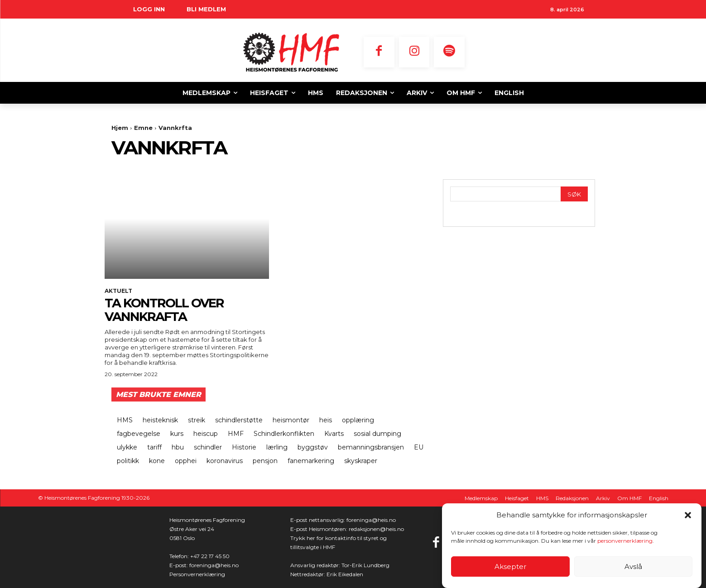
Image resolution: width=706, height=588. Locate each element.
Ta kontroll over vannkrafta (165, 310)
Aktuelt (118, 291)
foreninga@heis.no (214, 565)
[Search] (574, 193)
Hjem (119, 127)
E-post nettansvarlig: (318, 519)
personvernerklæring (625, 542)
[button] (687, 516)
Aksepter (510, 567)
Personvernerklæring (197, 574)
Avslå (633, 567)
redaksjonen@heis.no (376, 529)
